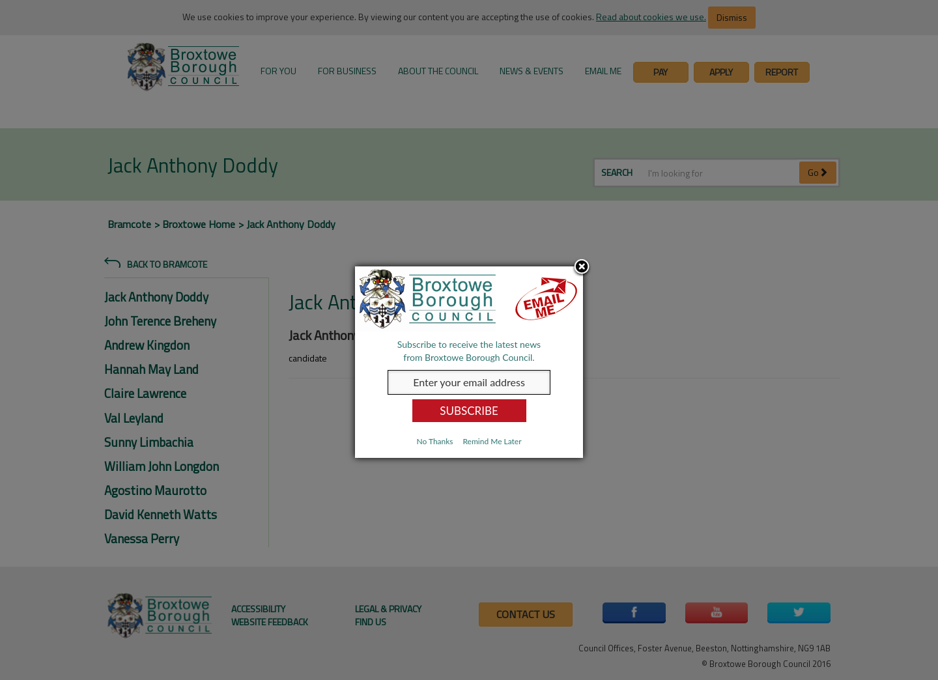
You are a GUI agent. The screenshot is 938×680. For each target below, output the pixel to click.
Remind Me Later (491, 441)
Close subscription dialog (581, 267)
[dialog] (469, 362)
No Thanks (434, 441)
